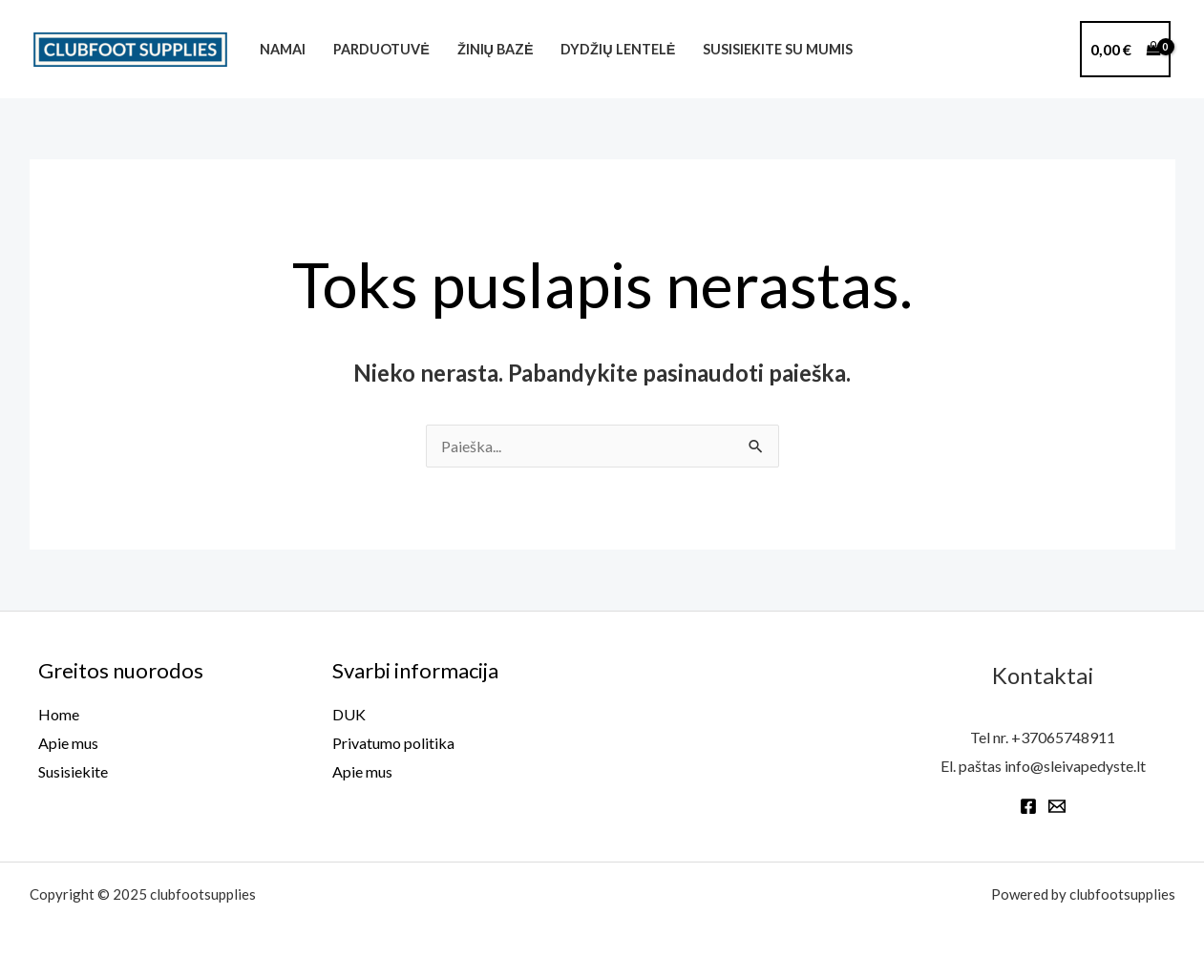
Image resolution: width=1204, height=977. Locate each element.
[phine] (1052, 51)
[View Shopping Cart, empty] (1125, 49)
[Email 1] (1057, 806)
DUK (349, 714)
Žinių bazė (495, 49)
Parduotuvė (381, 49)
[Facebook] (1028, 806)
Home (58, 714)
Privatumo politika (393, 743)
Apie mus (68, 743)
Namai (283, 49)
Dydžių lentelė (617, 49)
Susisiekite (73, 771)
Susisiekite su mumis (778, 49)
